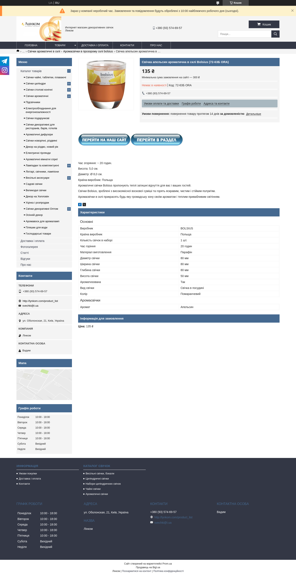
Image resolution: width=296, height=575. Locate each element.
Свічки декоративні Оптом (42, 208)
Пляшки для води (36, 227)
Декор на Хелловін (37, 196)
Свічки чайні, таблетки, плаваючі (46, 77)
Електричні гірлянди (38, 152)
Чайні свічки (93, 488)
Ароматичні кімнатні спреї (42, 159)
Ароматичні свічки (97, 494)
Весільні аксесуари (37, 177)
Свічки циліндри (36, 83)
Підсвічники (33, 102)
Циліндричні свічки (97, 478)
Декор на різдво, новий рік (42, 146)
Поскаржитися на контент (136, 571)
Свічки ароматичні (37, 96)
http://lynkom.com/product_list (40, 300)
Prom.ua (167, 563)
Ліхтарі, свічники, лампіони (42, 171)
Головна (31, 45)
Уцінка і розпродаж (37, 202)
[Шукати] (275, 34)
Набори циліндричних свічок (103, 483)
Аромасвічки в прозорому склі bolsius (88, 51)
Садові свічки (34, 183)
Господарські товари (38, 233)
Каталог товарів (31, 71)
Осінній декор (34, 214)
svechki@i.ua (30, 305)
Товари (60, 45)
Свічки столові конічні (39, 89)
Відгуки (25, 258)
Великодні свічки (36, 190)
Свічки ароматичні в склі (44, 51)
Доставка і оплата (95, 45)
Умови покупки (28, 473)
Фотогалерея (29, 246)
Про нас (156, 45)
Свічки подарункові (37, 118)
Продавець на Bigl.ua (148, 567)
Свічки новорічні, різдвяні (41, 140)
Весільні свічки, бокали (100, 473)
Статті (25, 252)
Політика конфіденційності (168, 571)
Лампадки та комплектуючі (42, 165)
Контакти (127, 45)
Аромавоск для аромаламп (42, 221)
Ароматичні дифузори (39, 134)
